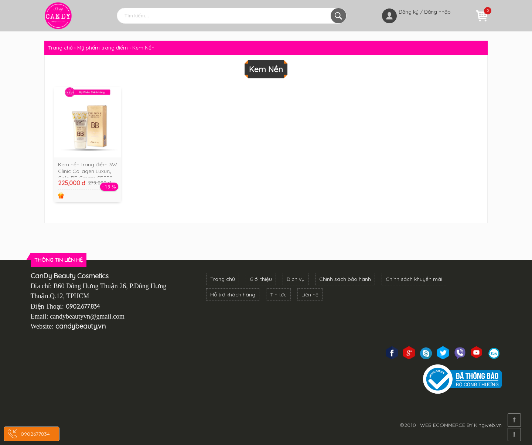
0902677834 (35, 434)
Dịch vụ (295, 279)
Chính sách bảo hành (345, 279)
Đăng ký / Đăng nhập (425, 12)
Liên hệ (309, 294)
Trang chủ (222, 279)
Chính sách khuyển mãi (414, 279)
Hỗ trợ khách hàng (232, 294)
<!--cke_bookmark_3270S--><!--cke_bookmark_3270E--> (109, 380)
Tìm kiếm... (338, 15)
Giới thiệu (261, 279)
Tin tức (278, 294)
